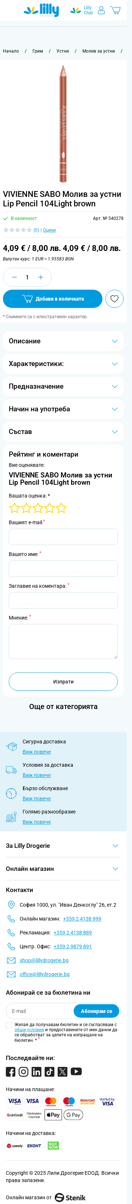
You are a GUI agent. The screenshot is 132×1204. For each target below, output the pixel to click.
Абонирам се (96, 1011)
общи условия (29, 1029)
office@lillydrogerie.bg (45, 974)
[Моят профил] (101, 10)
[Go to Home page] (41, 10)
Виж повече (37, 752)
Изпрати (63, 682)
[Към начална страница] (11, 51)
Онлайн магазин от (46, 1197)
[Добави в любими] (114, 299)
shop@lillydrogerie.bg (44, 960)
